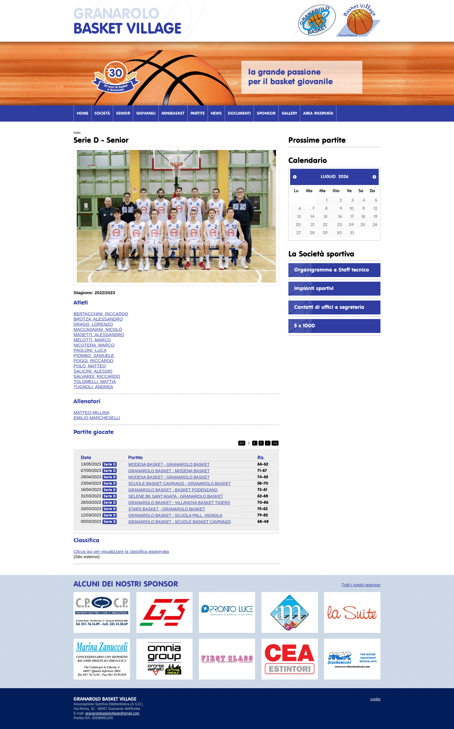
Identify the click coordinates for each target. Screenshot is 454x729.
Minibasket (173, 113)
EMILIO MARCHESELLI (97, 417)
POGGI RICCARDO (94, 360)
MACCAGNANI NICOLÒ (98, 329)
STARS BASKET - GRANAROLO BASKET (166, 509)
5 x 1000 (304, 326)
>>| (275, 443)
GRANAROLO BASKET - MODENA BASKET (169, 470)
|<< (242, 443)
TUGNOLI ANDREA (93, 386)
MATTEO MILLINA (91, 412)
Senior (123, 113)
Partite (198, 113)
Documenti (239, 113)
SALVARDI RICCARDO (97, 376)
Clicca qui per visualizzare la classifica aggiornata (121, 551)
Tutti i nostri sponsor (361, 584)
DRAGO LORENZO (93, 324)
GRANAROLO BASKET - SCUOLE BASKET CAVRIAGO (179, 521)
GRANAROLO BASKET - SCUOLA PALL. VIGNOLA (175, 515)
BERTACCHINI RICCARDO (101, 313)
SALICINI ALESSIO (93, 371)
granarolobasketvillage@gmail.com (112, 713)
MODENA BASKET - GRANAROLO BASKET (169, 464)
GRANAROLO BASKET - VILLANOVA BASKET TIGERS (179, 502)
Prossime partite (317, 140)
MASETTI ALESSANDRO (99, 334)
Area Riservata (318, 113)
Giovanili (145, 113)
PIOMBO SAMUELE (94, 355)
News (216, 113)
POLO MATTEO (90, 365)
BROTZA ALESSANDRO (98, 318)
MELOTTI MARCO (92, 339)
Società (102, 113)
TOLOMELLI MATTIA (95, 381)
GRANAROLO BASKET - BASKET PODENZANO (172, 490)
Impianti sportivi (314, 288)
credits (375, 699)
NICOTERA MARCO (94, 344)
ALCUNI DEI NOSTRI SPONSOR (126, 584)
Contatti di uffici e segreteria (329, 307)
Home (82, 113)
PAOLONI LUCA (90, 350)
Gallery (289, 113)
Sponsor (266, 113)
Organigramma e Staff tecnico (331, 270)
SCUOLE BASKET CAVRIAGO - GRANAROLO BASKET (179, 483)
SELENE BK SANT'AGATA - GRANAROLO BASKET (175, 496)
